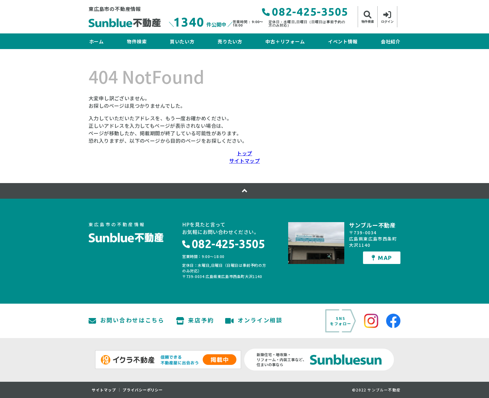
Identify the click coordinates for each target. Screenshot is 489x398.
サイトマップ (244, 160)
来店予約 (195, 321)
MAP (381, 258)
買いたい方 (182, 41)
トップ (244, 153)
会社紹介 (390, 41)
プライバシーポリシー (143, 390)
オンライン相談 (254, 321)
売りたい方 (230, 41)
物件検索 (137, 41)
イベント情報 (343, 41)
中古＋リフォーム (285, 41)
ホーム (96, 41)
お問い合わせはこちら (127, 321)
